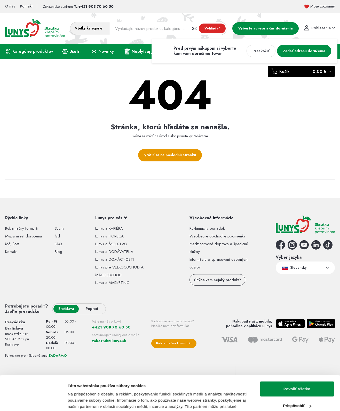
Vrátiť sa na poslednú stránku (170, 155)
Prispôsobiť (297, 228)
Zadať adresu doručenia (304, 51)
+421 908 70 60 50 (96, 6)
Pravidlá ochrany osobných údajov (239, 391)
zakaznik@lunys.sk (109, 341)
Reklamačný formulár (174, 343)
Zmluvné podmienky (319, 391)
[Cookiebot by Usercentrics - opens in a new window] (33, 255)
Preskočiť (261, 51)
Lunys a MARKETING (112, 283)
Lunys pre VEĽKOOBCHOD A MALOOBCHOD (119, 271)
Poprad (92, 308)
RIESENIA (80, 392)
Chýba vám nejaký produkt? (217, 279)
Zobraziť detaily (82, 255)
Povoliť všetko (296, 211)
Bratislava (66, 308)
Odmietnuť (297, 245)
